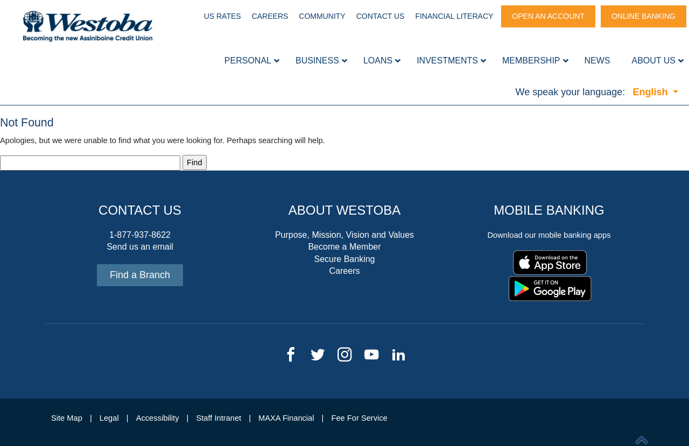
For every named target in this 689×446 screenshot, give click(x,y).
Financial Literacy (454, 16)
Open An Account (548, 16)
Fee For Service (360, 418)
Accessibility (157, 418)
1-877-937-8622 (140, 234)
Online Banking (643, 16)
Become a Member (344, 246)
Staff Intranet (218, 418)
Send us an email (140, 246)
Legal (109, 418)
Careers (270, 16)
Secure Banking (344, 259)
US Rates (222, 16)
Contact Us (380, 16)
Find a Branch (140, 275)
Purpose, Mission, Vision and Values (344, 234)
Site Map (66, 418)
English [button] (651, 92)
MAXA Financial (286, 418)
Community (322, 16)
